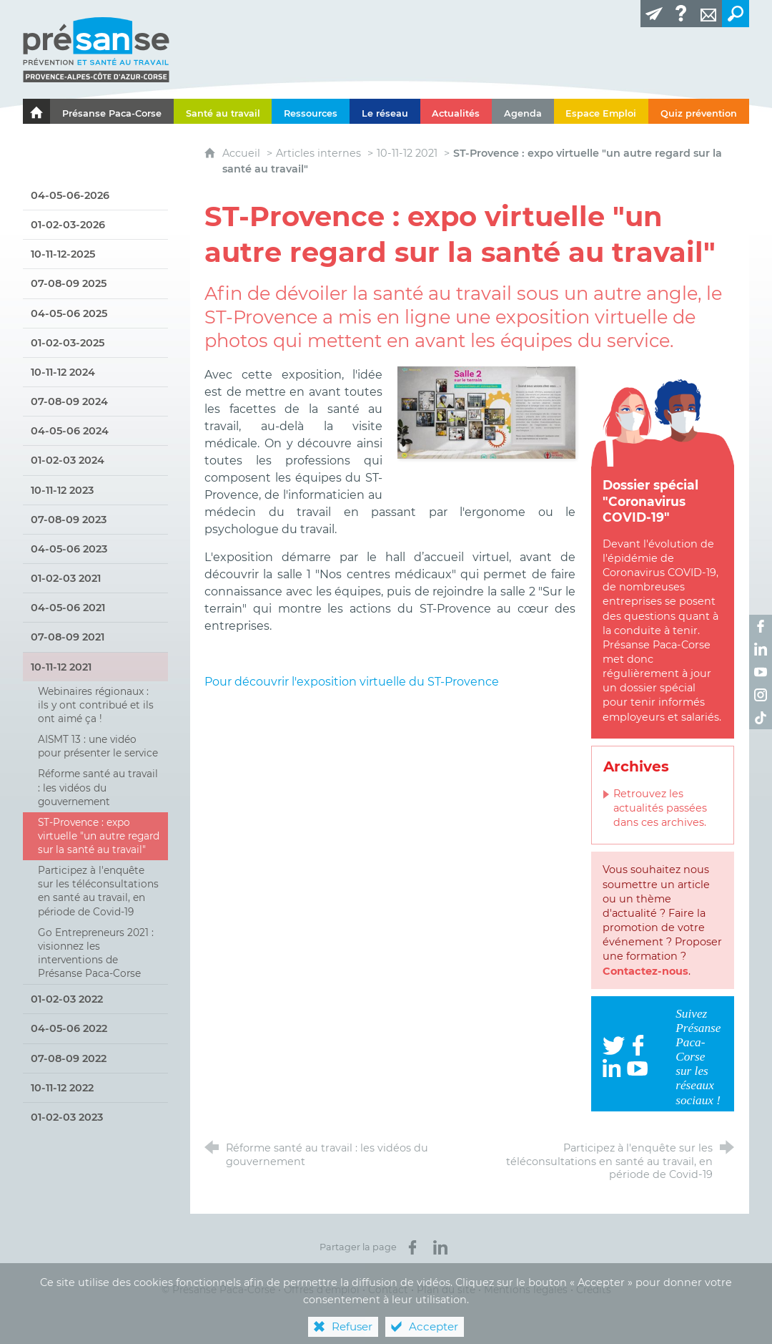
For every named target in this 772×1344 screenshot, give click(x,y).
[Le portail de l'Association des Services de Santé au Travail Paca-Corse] (36, 111)
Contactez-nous (645, 971)
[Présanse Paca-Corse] (112, 111)
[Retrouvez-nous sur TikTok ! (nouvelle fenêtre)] (760, 717)
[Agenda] (523, 111)
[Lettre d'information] (654, 13)
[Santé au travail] (223, 111)
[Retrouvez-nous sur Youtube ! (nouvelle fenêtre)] (760, 672)
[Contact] (708, 13)
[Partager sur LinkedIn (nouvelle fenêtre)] (440, 1247)
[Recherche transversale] (735, 13)
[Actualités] (456, 111)
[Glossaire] (681, 13)
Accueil (242, 153)
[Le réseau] (385, 111)
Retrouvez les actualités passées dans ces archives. (660, 808)
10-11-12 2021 (407, 153)
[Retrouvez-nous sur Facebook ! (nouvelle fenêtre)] (760, 626)
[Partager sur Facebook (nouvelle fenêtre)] (412, 1247)
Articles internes (318, 153)
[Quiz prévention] (698, 111)
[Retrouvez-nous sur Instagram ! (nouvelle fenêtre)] (760, 694)
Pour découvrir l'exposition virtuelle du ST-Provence (353, 681)
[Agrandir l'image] (486, 412)
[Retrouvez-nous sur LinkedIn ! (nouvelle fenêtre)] (760, 649)
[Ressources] (311, 111)
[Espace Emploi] (601, 111)
